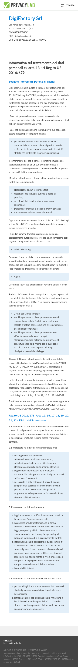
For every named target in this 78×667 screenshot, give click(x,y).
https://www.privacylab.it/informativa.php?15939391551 (37, 409)
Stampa (67, 5)
